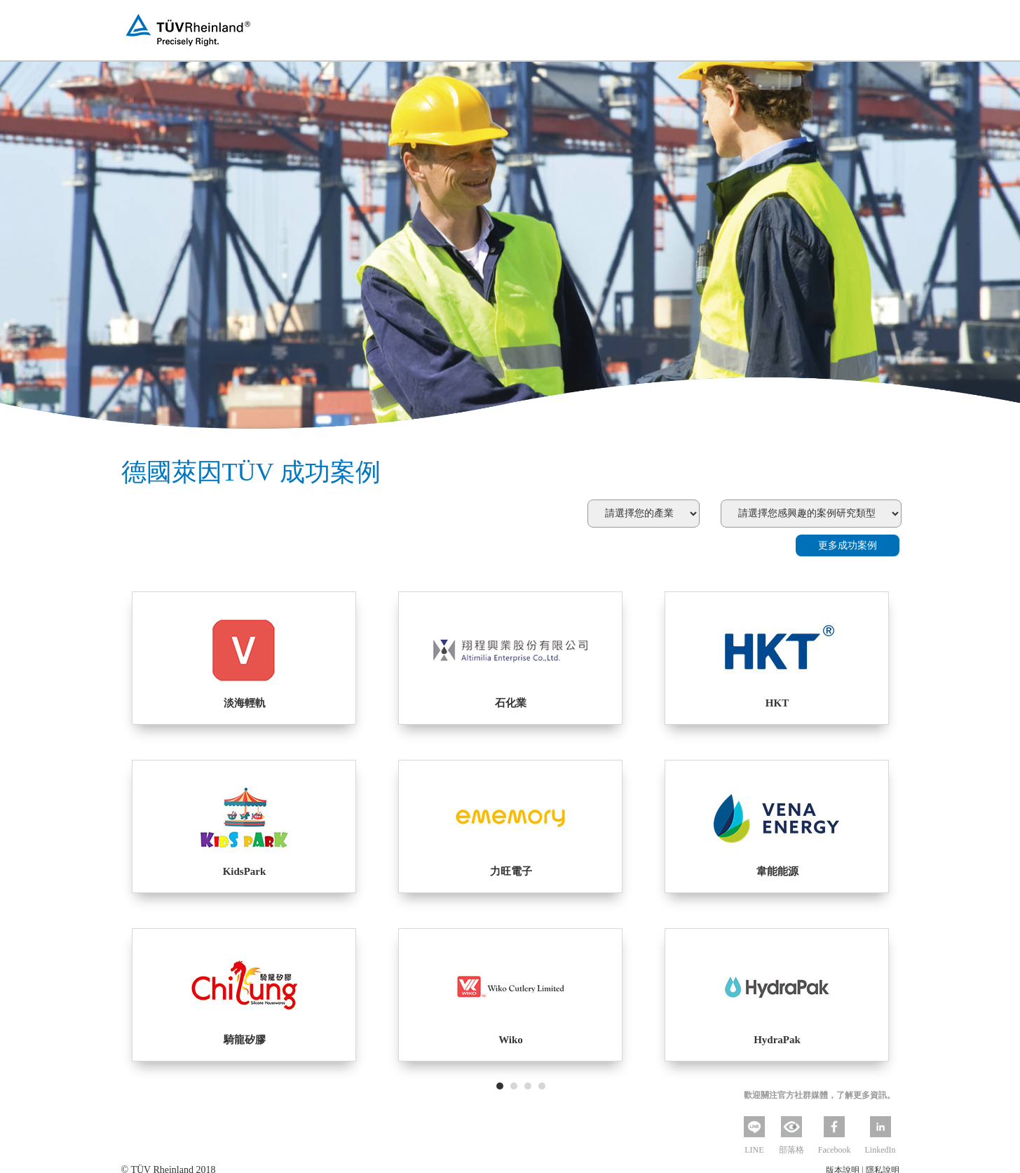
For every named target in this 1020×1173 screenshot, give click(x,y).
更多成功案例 (847, 545)
